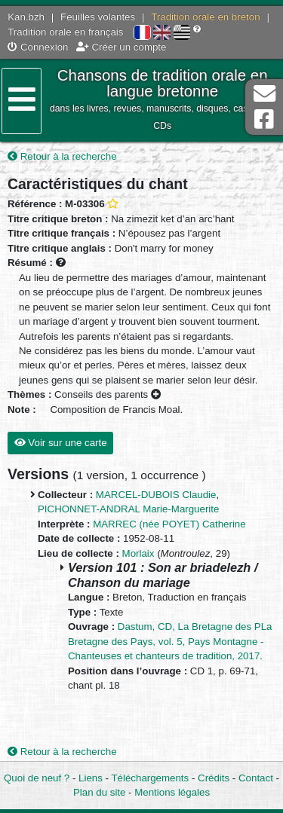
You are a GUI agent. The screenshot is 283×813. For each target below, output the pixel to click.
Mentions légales (172, 792)
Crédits (213, 778)
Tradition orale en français (65, 32)
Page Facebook (264, 119)
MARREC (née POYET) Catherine (169, 524)
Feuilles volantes (97, 17)
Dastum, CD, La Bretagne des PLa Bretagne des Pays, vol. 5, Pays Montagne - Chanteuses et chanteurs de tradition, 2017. (170, 641)
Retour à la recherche (62, 156)
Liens (90, 778)
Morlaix (138, 553)
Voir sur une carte (60, 442)
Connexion (38, 47)
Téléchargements (150, 778)
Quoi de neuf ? (36, 778)
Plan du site (99, 792)
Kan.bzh (26, 17)
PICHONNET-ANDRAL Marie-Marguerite (128, 509)
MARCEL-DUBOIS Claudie (156, 494)
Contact (255, 778)
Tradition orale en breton (205, 17)
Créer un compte (121, 47)
